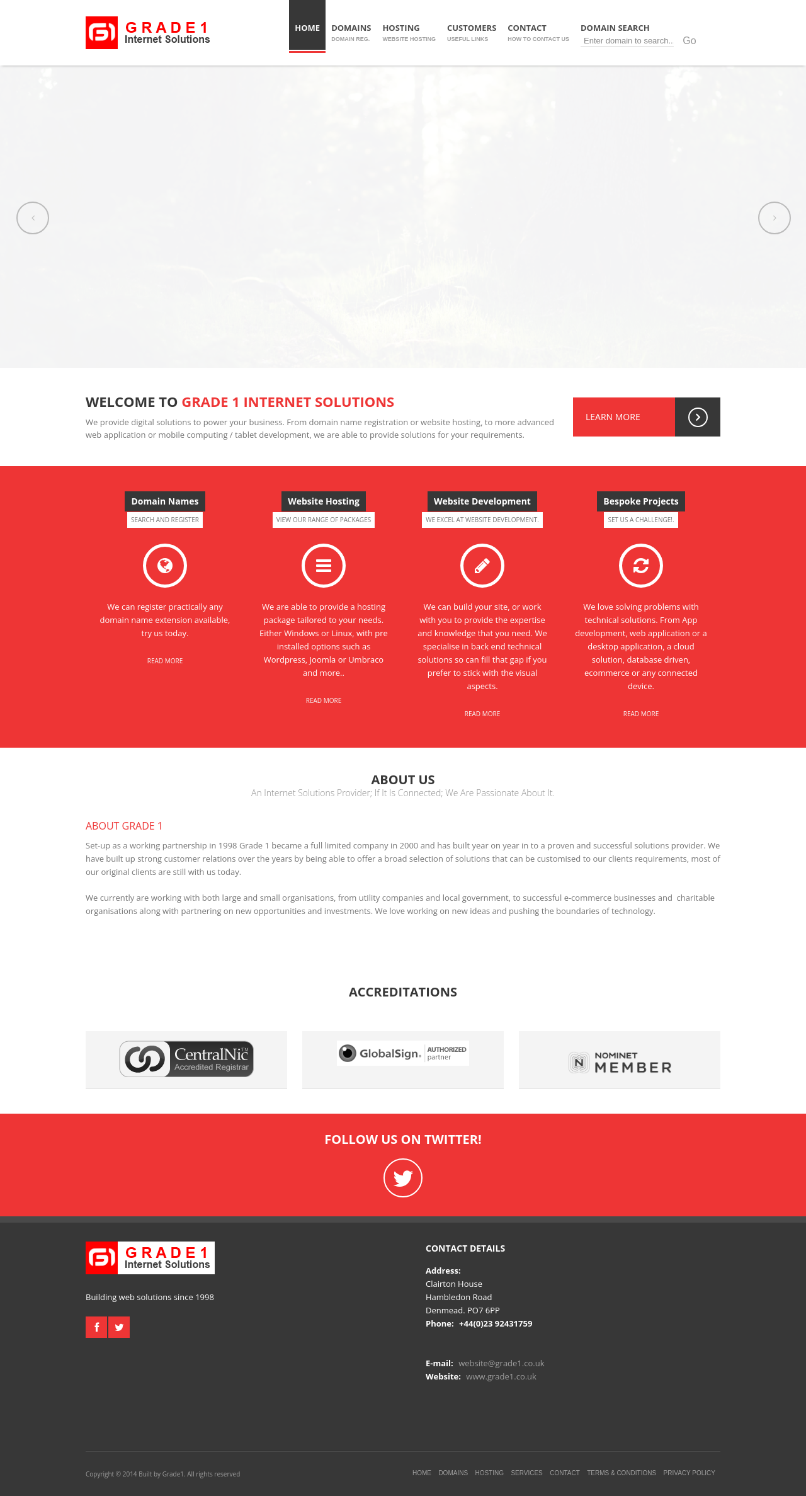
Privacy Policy (689, 1473)
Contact (538, 32)
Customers (471, 32)
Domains (351, 32)
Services (526, 1473)
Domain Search (643, 34)
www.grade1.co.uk (501, 1376)
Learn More (653, 417)
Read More (165, 660)
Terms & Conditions (621, 1473)
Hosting (409, 32)
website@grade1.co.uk (501, 1363)
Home (307, 32)
